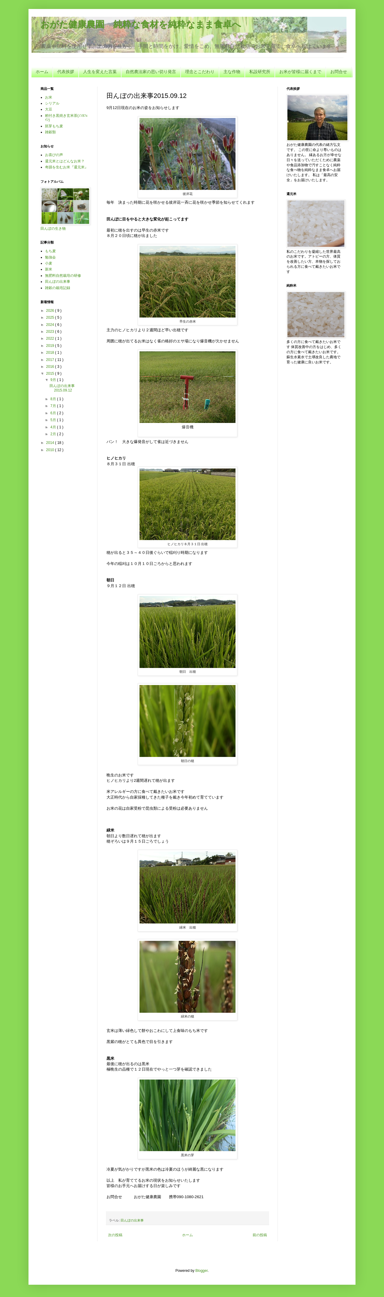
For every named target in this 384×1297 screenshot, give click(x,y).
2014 (50, 443)
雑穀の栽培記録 (57, 288)
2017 (50, 360)
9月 (53, 380)
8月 (53, 399)
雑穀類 (50, 132)
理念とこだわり (199, 71)
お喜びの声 (54, 155)
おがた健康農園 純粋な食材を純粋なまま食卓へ (140, 24)
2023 (50, 331)
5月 (53, 420)
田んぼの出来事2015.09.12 (62, 388)
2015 (50, 373)
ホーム (42, 71)
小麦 (48, 263)
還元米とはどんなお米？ (65, 161)
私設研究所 (259, 71)
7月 (53, 406)
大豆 (48, 109)
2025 (50, 317)
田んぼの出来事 (132, 1220)
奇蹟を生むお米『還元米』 (66, 167)
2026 (50, 311)
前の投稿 (260, 1235)
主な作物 (232, 71)
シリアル (52, 103)
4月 (53, 427)
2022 (50, 338)
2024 (50, 325)
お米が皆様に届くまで (300, 71)
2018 (50, 352)
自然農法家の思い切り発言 (151, 71)
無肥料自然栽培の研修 (63, 275)
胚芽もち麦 (54, 126)
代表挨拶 (65, 71)
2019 (50, 346)
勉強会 (50, 257)
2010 (50, 450)
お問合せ (338, 71)
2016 (50, 367)
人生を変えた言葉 (100, 71)
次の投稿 (115, 1235)
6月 (53, 413)
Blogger (201, 1271)
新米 (48, 269)
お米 (48, 97)
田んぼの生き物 (53, 228)
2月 (53, 434)
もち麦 (50, 251)
